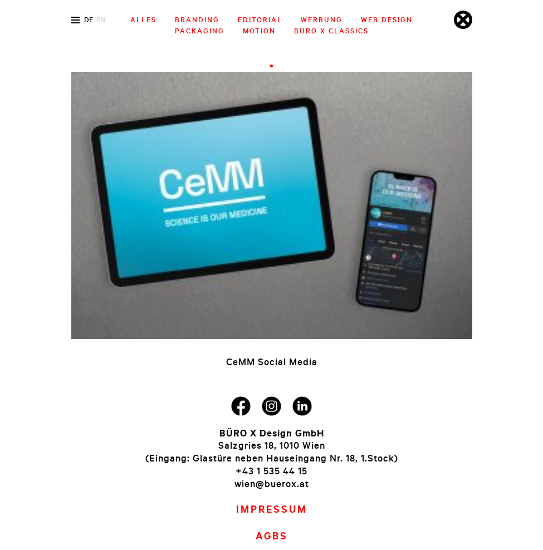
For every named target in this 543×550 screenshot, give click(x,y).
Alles (143, 19)
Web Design (387, 19)
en (100, 19)
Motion (259, 30)
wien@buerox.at (271, 483)
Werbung (322, 19)
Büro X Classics (331, 30)
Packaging (199, 30)
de (88, 19)
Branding (197, 19)
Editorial (260, 19)
